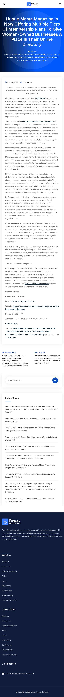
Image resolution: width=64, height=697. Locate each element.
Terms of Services (9, 600)
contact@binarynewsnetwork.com (20, 673)
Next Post (48, 357)
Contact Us (6, 566)
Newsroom (6, 586)
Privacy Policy (7, 595)
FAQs (4, 576)
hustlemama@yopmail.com (23, 301)
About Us (5, 562)
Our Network (7, 590)
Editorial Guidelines (9, 571)
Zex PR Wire (10, 337)
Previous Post (16, 359)
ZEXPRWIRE (40, 98)
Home (32, 51)
